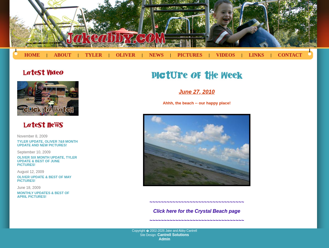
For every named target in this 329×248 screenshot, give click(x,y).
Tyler (93, 55)
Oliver (125, 55)
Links (256, 55)
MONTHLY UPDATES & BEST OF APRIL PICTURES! (43, 194)
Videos (225, 55)
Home (32, 55)
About (62, 55)
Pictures (189, 55)
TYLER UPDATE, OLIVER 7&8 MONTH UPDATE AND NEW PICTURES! (47, 143)
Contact (290, 55)
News (156, 55)
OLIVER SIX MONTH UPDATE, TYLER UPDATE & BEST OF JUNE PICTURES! (47, 161)
